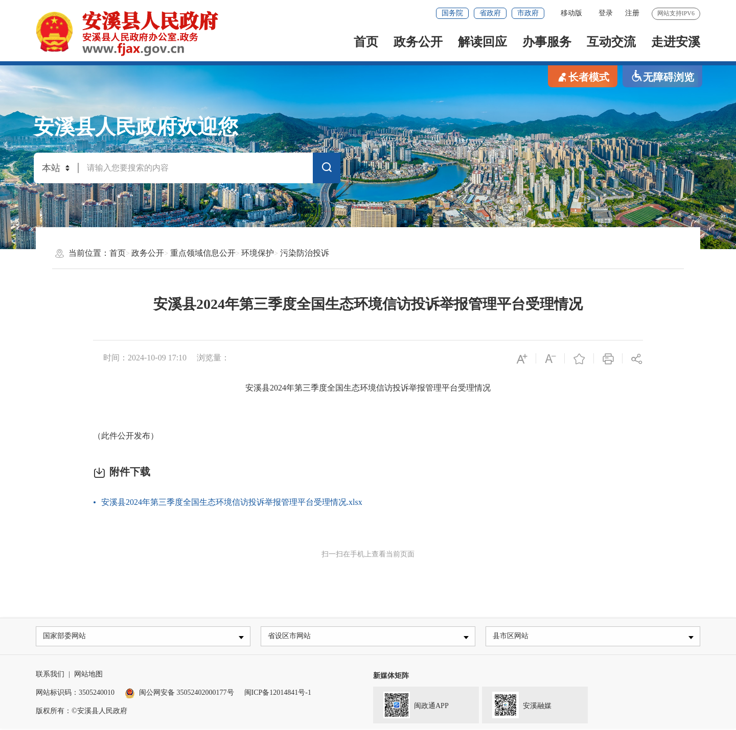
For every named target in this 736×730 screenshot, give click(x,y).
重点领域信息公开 (203, 253)
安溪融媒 (516, 705)
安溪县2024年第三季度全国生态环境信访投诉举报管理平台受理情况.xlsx (231, 502)
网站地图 (88, 675)
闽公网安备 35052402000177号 (179, 694)
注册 (632, 13)
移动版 (571, 13)
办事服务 (546, 41)
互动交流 (611, 41)
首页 (366, 41)
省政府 (490, 13)
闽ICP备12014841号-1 (277, 694)
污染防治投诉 (304, 253)
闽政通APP (411, 705)
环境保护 (257, 253)
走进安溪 (675, 41)
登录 (606, 13)
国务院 (452, 13)
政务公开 (418, 41)
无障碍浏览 (662, 76)
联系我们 (50, 675)
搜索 (326, 169)
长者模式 (582, 76)
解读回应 (482, 41)
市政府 (528, 13)
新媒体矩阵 (391, 677)
